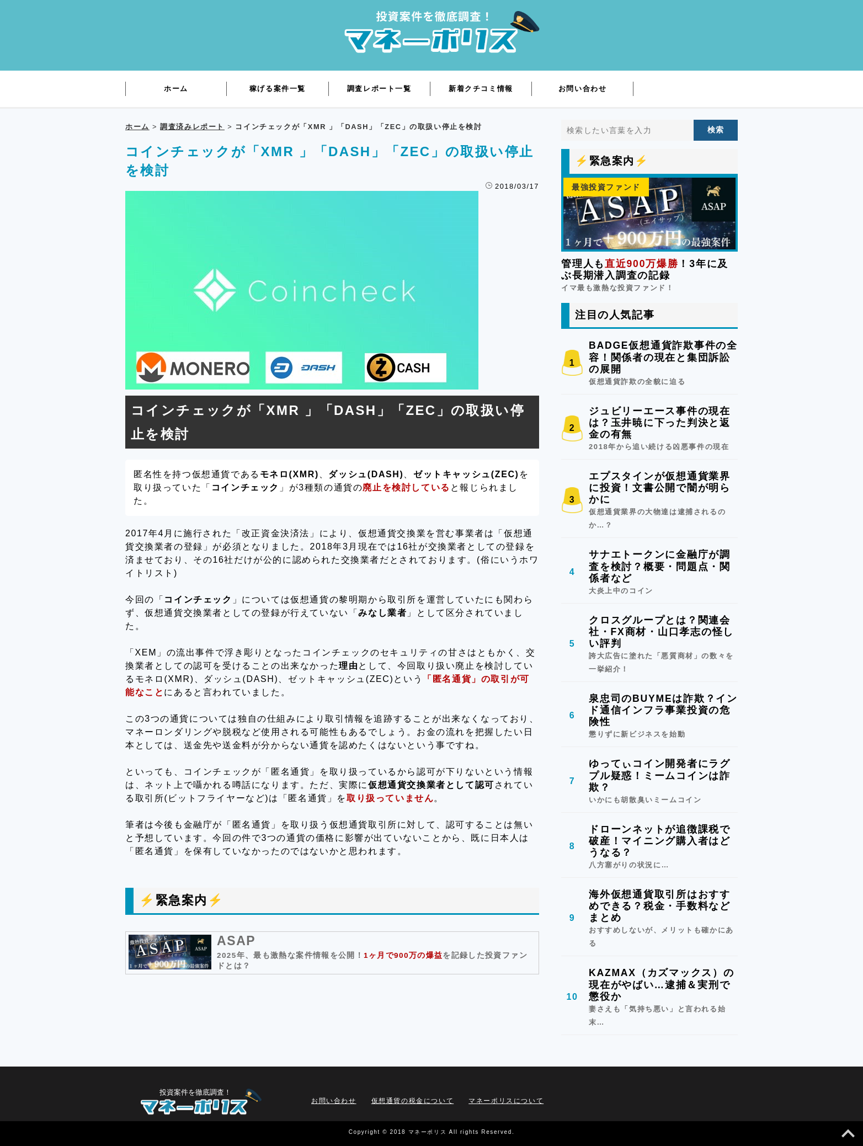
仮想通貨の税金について (412, 1101)
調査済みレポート (192, 126)
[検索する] (716, 130)
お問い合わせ (333, 1101)
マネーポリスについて (506, 1101)
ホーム (137, 126)
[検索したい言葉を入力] (627, 130)
